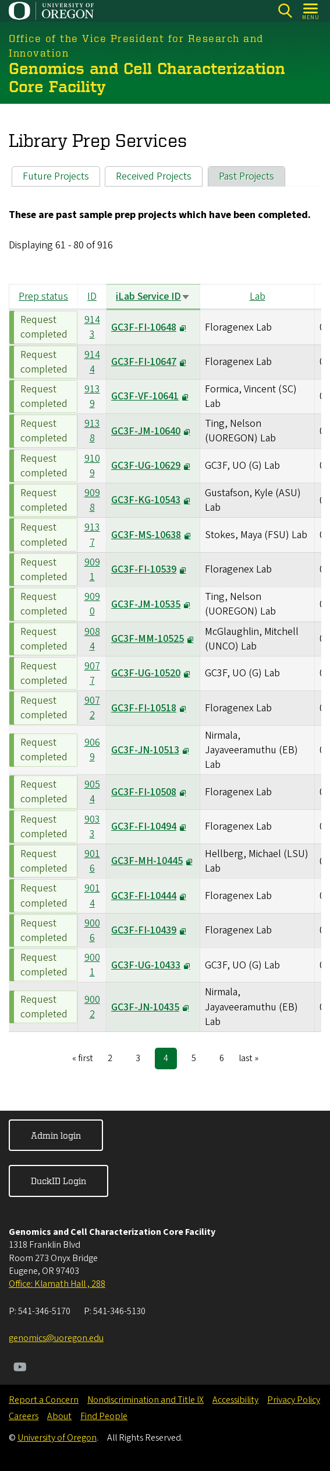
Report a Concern (44, 1399)
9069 (92, 749)
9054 (92, 791)
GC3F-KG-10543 (145, 500)
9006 (92, 930)
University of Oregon (57, 1437)
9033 (92, 826)
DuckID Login (58, 1180)
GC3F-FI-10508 (143, 792)
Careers (23, 1416)
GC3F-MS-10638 (146, 535)
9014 (92, 895)
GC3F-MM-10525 (147, 638)
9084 (92, 639)
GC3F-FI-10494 (143, 826)
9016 (92, 861)
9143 (92, 327)
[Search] (285, 10)
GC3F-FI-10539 (143, 569)
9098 (92, 500)
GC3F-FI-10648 (143, 327)
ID (92, 296)
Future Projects (56, 176)
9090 (92, 604)
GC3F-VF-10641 (145, 396)
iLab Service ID (153, 296)
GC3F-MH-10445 (147, 861)
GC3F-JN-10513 (145, 750)
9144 (92, 362)
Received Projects (153, 176)
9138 (92, 430)
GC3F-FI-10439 (143, 930)
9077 (92, 673)
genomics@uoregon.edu (56, 1338)
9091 (92, 569)
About (59, 1416)
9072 (92, 707)
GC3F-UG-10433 (145, 965)
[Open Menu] (311, 11)
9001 (92, 965)
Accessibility (235, 1399)
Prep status (43, 296)
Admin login (56, 1135)
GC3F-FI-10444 (143, 896)
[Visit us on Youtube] (20, 1368)
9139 (92, 396)
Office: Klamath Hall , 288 (57, 1283)
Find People (103, 1416)
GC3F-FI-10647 (143, 361)
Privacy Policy (293, 1399)
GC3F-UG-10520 (145, 673)
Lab (257, 296)
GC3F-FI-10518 (143, 708)
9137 (92, 535)
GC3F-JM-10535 (145, 604)
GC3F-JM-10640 (145, 431)
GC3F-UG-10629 (145, 465)
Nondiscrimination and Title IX (145, 1399)
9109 (92, 465)
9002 (92, 1006)
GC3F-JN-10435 (145, 1007)
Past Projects (246, 176)
